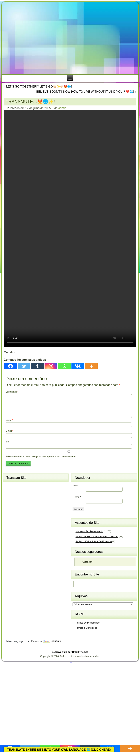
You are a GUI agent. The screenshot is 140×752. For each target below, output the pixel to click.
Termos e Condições (86, 627)
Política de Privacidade (87, 622)
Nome (9, 420)
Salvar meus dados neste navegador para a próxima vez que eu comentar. (42, 456)
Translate (52, 641)
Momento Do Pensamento (89, 531)
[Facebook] (10, 366)
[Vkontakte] (77, 366)
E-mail (9, 431)
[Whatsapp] (64, 366)
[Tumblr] (37, 366)
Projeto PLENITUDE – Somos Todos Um (96, 536)
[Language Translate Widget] (17, 641)
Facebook (87, 561)
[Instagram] (51, 366)
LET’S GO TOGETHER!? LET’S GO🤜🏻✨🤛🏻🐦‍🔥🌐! (39, 86)
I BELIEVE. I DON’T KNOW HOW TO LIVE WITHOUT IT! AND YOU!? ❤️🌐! (84, 91)
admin (62, 108)
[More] (91, 366)
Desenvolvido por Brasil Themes (70, 652)
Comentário (12, 392)
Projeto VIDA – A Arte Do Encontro (93, 541)
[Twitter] (24, 366)
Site (7, 441)
